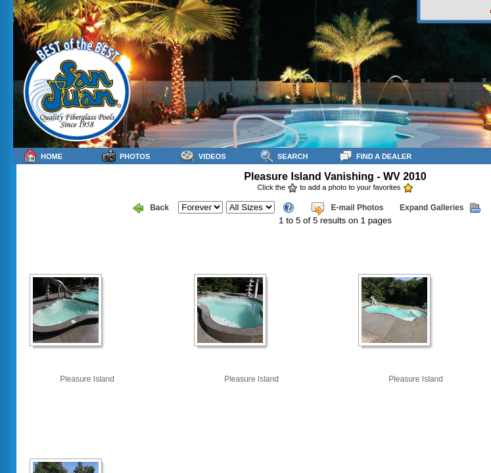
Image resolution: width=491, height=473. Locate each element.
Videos (203, 156)
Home (42, 156)
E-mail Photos (347, 208)
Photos (126, 156)
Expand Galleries (440, 208)
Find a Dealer (375, 156)
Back (151, 208)
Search (284, 156)
